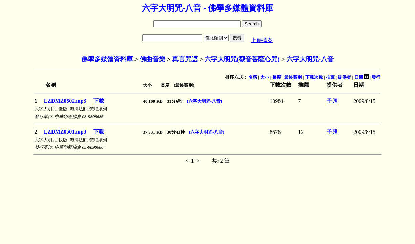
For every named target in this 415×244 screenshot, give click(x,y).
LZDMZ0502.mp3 (65, 101)
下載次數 (314, 77)
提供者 (344, 77)
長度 (276, 77)
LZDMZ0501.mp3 (65, 132)
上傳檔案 (262, 40)
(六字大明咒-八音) (204, 101)
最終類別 (293, 77)
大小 (264, 77)
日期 (358, 77)
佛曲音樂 (152, 59)
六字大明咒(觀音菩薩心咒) (242, 59)
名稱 (252, 77)
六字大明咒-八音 (310, 59)
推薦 (330, 77)
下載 (98, 101)
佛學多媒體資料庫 (107, 59)
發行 (376, 77)
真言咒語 (185, 59)
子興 (332, 101)
